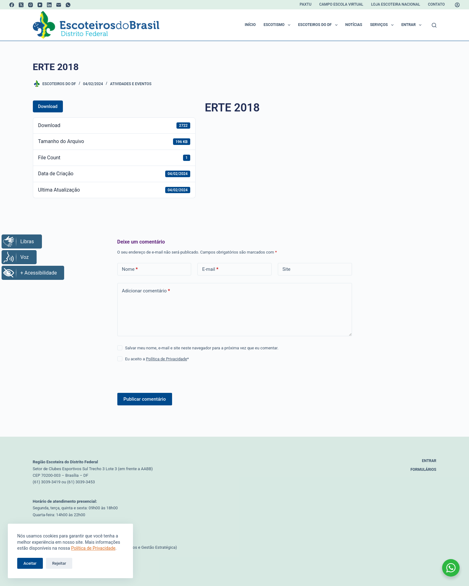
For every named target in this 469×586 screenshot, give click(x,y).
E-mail (210, 269)
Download (48, 106)
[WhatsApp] (68, 5)
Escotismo (278, 25)
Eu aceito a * (157, 359)
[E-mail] (58, 5)
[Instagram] (30, 5)
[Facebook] (11, 5)
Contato (436, 4)
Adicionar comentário (146, 291)
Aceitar (30, 563)
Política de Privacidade (93, 548)
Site (286, 269)
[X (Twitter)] (21, 5)
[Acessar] (457, 5)
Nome (130, 269)
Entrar (412, 25)
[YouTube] (40, 5)
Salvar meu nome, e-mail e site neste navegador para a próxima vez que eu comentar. (201, 348)
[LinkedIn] (49, 5)
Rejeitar (59, 563)
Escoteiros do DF (319, 25)
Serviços (383, 25)
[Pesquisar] (434, 25)
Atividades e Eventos (130, 84)
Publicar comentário (145, 399)
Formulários (423, 469)
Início (250, 25)
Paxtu (305, 4)
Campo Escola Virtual (341, 4)
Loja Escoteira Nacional (395, 4)
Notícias (353, 25)
